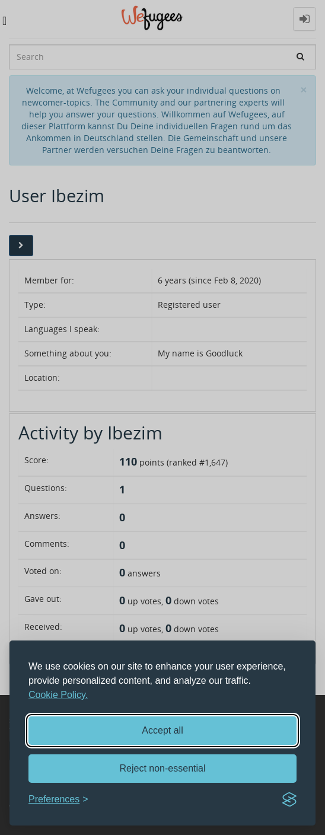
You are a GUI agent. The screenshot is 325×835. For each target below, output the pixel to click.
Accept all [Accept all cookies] (162, 730)
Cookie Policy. (58, 695)
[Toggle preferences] (58, 800)
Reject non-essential (163, 768)
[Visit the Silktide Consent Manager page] (289, 799)
